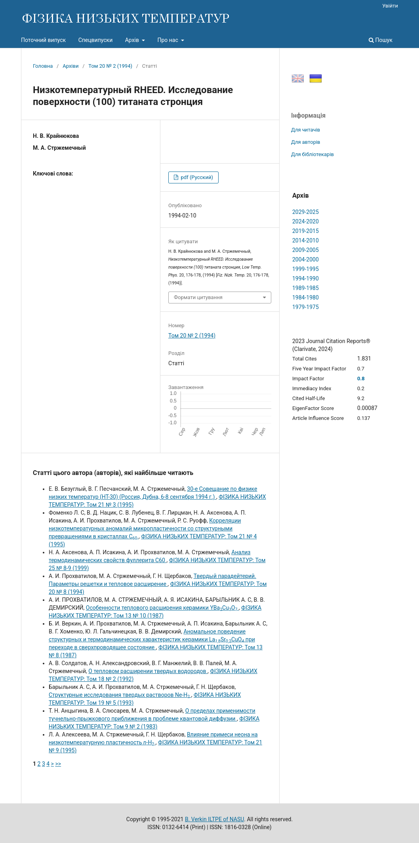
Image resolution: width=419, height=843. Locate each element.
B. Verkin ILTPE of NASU (214, 819)
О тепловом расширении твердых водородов (148, 671)
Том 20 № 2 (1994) (110, 66)
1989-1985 (305, 288)
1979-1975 (305, 307)
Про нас (168, 40)
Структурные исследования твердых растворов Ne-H (120, 695)
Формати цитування (198, 297)
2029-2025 (305, 212)
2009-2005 (305, 250)
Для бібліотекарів (312, 154)
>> (58, 764)
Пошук (380, 40)
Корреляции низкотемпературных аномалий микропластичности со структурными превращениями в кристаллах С (145, 528)
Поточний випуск (43, 40)
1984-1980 (305, 297)
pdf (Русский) (196, 177)
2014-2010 (305, 240)
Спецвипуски (95, 40)
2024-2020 (305, 221)
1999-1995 (305, 269)
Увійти (390, 6)
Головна (43, 66)
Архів (133, 40)
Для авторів (305, 142)
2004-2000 (305, 259)
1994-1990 (305, 278)
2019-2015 (305, 231)
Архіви (70, 66)
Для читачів (305, 130)
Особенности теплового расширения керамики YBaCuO (162, 608)
